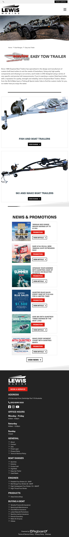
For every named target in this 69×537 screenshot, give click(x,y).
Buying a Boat (16, 501)
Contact (13, 444)
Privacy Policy (15, 451)
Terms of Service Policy (18, 453)
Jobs (12, 446)
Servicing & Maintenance (19, 507)
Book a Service (17, 389)
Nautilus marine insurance (20, 514)
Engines (13, 477)
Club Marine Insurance (18, 509)
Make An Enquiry (16, 519)
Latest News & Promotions (19, 512)
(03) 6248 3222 (16, 402)
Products (14, 492)
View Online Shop (17, 497)
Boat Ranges (16, 458)
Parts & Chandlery (17, 516)
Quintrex (13, 462)
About (13, 442)
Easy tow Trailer (16, 471)
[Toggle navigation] (64, 9)
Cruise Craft (15, 466)
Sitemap (48, 534)
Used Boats (14, 473)
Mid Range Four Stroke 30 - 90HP (22, 484)
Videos (13, 521)
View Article (39, 238)
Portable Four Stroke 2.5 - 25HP (21, 481)
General (13, 438)
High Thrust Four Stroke (19, 488)
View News (34, 359)
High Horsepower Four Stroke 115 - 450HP (25, 486)
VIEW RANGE (34, 144)
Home (10, 47)
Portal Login (15, 449)
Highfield (14, 468)
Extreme (13, 464)
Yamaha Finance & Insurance (20, 505)
